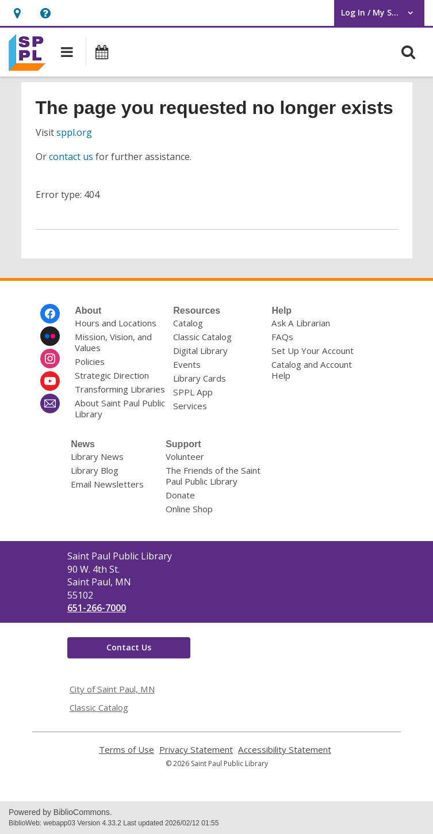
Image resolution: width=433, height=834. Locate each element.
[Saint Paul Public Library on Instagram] (50, 358)
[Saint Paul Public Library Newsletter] (50, 403)
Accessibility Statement (284, 749)
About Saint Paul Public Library (120, 408)
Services (190, 406)
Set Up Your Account (312, 350)
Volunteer (185, 456)
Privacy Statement (196, 749)
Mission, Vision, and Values (113, 342)
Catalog (188, 323)
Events (187, 364)
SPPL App (193, 392)
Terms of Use (126, 749)
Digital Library (200, 350)
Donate (180, 495)
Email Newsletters (107, 484)
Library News (97, 456)
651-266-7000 (96, 607)
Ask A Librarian (300, 323)
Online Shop (189, 509)
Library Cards (199, 378)
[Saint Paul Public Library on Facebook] (50, 313)
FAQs (282, 336)
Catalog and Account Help (311, 370)
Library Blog (94, 470)
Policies (90, 361)
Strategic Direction (112, 375)
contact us (71, 156)
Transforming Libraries (120, 389)
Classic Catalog (202, 336)
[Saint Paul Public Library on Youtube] (50, 381)
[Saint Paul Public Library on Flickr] (50, 336)
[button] (17, 13)
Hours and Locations (115, 323)
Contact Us (128, 647)
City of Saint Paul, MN (112, 689)
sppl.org (74, 132)
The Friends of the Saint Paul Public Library (213, 475)
